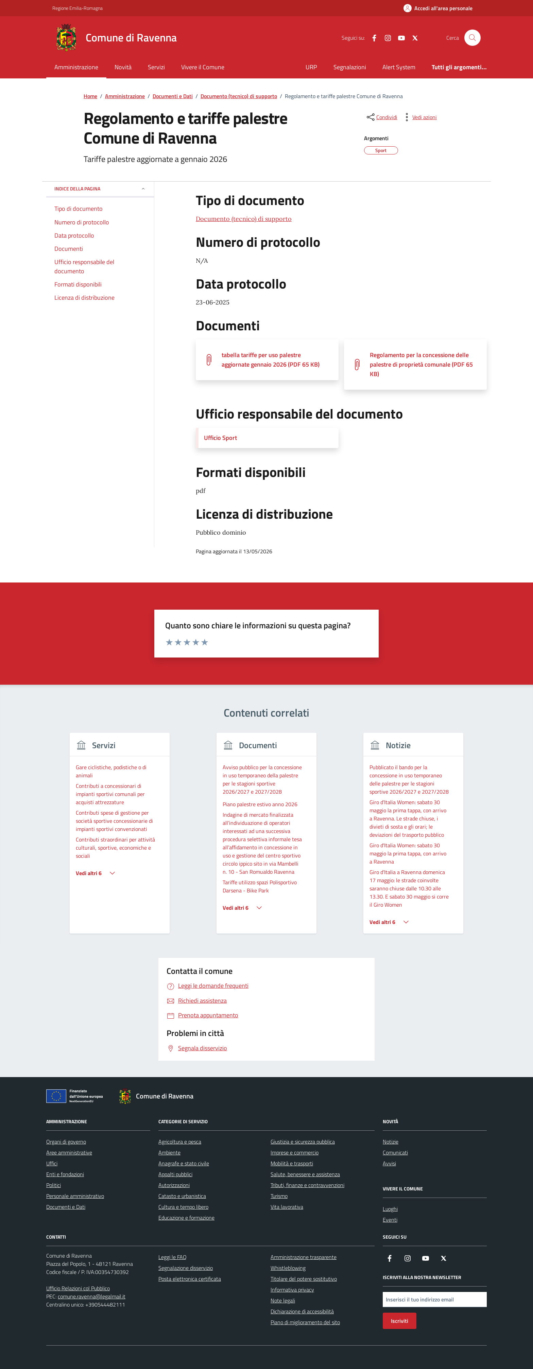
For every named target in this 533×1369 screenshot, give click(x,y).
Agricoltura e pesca (179, 1141)
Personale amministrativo (75, 1196)
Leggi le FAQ (172, 1257)
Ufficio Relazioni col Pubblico (78, 1288)
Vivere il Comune (202, 67)
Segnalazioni (349, 67)
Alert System (398, 67)
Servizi (156, 67)
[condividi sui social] (381, 117)
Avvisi (389, 1163)
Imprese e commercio (295, 1152)
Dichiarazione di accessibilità (302, 1311)
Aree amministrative (69, 1152)
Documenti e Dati (65, 1207)
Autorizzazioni (174, 1185)
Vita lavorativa (287, 1207)
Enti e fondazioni (65, 1174)
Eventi (390, 1220)
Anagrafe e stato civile (183, 1163)
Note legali (283, 1300)
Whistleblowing (288, 1268)
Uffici (51, 1163)
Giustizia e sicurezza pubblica (303, 1141)
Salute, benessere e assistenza (305, 1174)
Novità (123, 67)
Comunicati (395, 1152)
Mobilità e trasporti (292, 1163)
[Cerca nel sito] (472, 38)
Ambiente (169, 1152)
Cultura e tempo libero (183, 1207)
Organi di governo (66, 1141)
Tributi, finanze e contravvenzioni (307, 1185)
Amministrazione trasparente (304, 1257)
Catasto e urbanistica (182, 1196)
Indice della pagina (100, 188)
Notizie (390, 1141)
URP (311, 67)
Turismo (279, 1196)
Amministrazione (76, 67)
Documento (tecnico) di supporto (244, 219)
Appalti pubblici (175, 1174)
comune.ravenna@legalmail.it (91, 1296)
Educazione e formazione (186, 1218)
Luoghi (390, 1209)
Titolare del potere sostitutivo (304, 1279)
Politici (53, 1185)
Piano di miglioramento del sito (305, 1322)
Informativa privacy (292, 1289)
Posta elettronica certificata (189, 1279)
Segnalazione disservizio (185, 1268)
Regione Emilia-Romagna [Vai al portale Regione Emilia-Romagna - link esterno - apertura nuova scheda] (77, 8)
